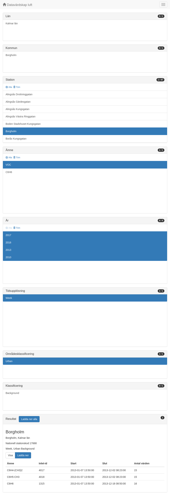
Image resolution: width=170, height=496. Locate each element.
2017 (8, 235)
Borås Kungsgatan (16, 138)
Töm (16, 87)
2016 (8, 242)
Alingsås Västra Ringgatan (20, 116)
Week (9, 298)
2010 (8, 257)
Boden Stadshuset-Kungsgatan (23, 123)
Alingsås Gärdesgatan (18, 101)
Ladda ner (23, 455)
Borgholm (11, 55)
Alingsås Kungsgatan (17, 109)
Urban (9, 361)
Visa (10, 455)
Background (12, 393)
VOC (8, 164)
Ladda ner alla (29, 419)
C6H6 (9, 172)
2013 (8, 249)
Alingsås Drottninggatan (19, 94)
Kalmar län (12, 23)
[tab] (85, 419)
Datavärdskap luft (17, 5)
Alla (9, 87)
